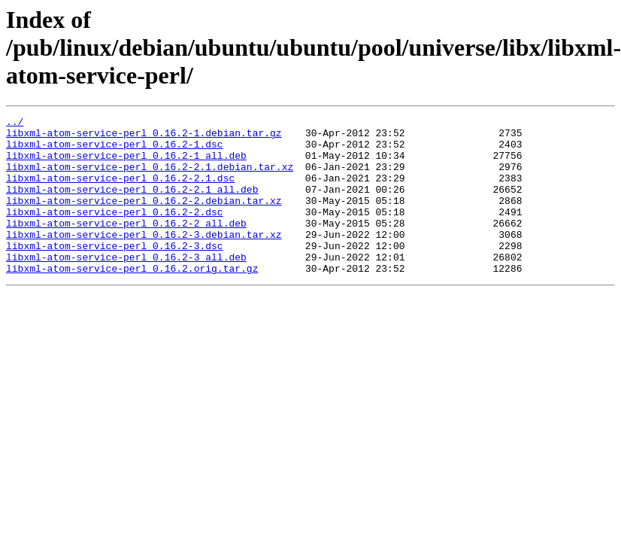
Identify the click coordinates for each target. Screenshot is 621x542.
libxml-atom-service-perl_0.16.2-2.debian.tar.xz (144, 218)
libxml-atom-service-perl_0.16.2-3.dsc (114, 272)
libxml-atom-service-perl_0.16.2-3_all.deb (126, 286)
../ (14, 123)
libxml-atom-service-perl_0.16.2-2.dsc (114, 232)
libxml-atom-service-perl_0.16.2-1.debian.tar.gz (144, 137)
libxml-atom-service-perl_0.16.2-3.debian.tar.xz (144, 259)
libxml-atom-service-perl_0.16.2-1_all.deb (126, 164)
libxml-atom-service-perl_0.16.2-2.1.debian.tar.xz (149, 177)
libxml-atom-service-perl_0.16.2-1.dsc (114, 150)
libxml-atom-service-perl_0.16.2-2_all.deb (126, 245)
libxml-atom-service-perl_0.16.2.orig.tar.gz (132, 299)
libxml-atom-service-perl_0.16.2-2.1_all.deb (132, 205)
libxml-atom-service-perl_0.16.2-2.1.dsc (120, 191)
